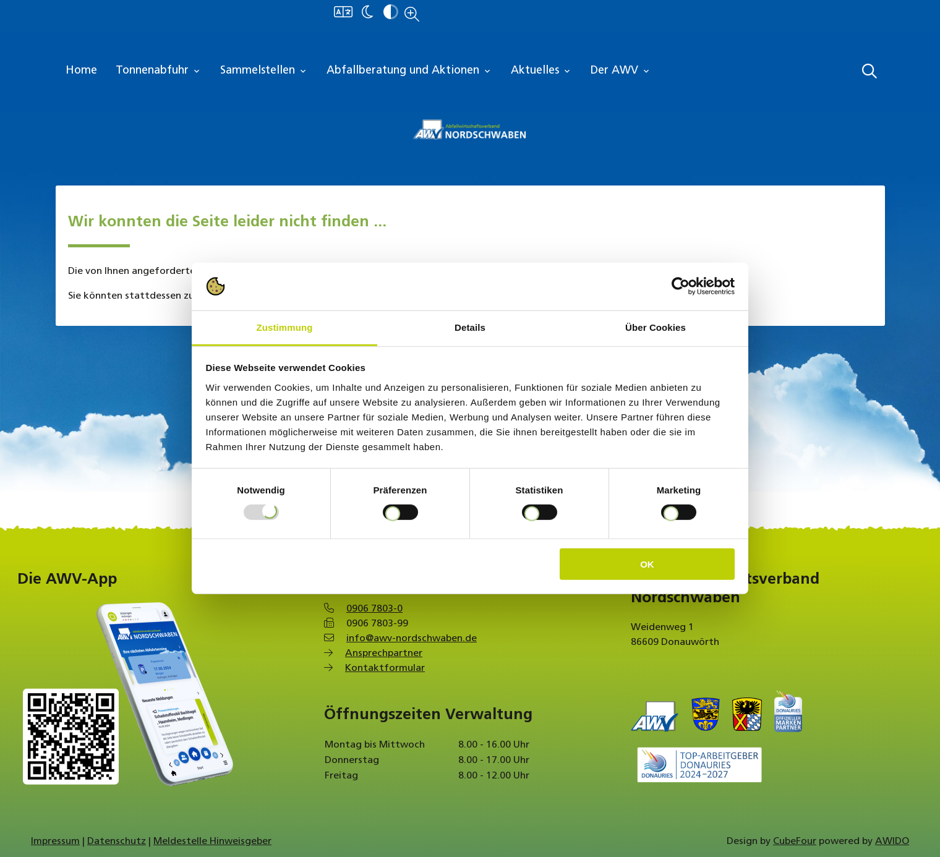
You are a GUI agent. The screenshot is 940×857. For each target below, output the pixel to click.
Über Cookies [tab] (655, 327)
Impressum (55, 841)
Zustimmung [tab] (285, 327)
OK (647, 563)
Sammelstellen (264, 71)
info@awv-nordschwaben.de (411, 639)
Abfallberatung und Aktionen (409, 71)
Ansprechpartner (383, 654)
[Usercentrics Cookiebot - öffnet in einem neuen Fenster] (680, 286)
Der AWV (621, 71)
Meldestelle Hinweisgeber (212, 841)
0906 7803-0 (374, 609)
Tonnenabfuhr (159, 71)
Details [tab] (470, 327)
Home (81, 71)
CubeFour (794, 841)
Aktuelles (541, 71)
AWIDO (892, 841)
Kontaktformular (385, 668)
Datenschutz (116, 841)
